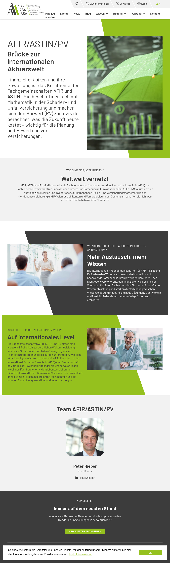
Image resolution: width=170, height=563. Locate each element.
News (77, 13)
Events (64, 13)
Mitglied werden (50, 15)
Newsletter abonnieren (85, 531)
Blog (88, 13)
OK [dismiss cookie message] (150, 552)
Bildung (119, 13)
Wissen (102, 13)
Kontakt (155, 13)
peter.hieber (87, 477)
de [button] (158, 3)
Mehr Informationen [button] (80, 554)
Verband (138, 13)
